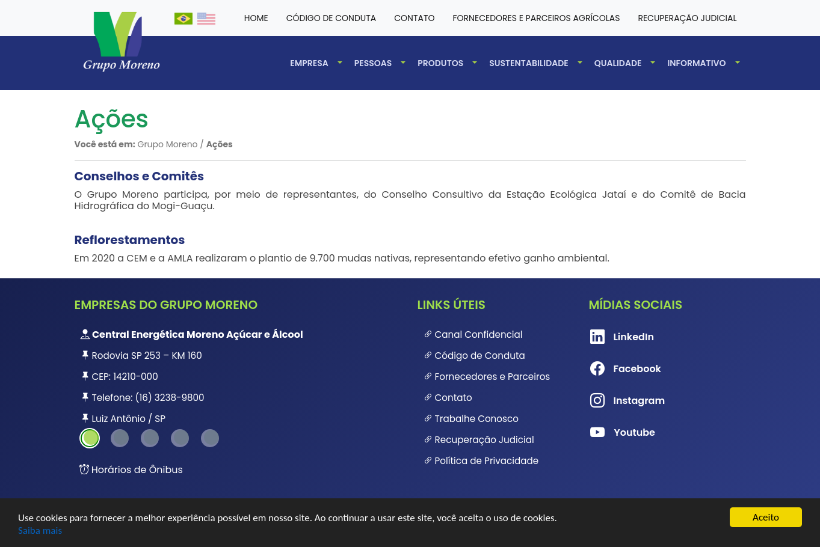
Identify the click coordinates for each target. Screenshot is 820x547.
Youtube (609, 433)
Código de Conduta (474, 355)
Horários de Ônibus (131, 470)
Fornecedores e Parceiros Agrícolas (536, 18)
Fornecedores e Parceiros (487, 376)
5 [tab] (210, 438)
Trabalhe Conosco (471, 418)
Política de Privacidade (481, 460)
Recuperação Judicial (687, 18)
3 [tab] (150, 438)
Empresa (309, 63)
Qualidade (618, 63)
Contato (414, 18)
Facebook (609, 369)
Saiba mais (40, 530)
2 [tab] (120, 438)
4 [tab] (180, 438)
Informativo (696, 63)
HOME (256, 18)
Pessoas (373, 63)
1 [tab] (90, 438)
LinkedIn (609, 337)
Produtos (440, 63)
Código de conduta (331, 18)
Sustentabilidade (529, 63)
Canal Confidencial (473, 334)
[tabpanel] (239, 376)
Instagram (609, 401)
